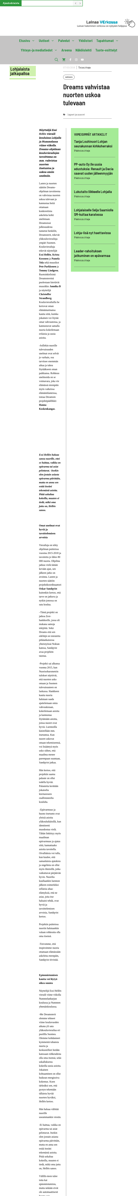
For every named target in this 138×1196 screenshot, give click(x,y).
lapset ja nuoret (76, 114)
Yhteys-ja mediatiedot (40, 50)
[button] (56, 59)
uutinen (68, 77)
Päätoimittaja (82, 150)
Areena (66, 50)
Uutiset (47, 40)
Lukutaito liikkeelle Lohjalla (93, 191)
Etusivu (28, 40)
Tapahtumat (108, 40)
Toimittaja (84, 67)
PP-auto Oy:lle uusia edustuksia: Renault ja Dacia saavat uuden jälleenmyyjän (93, 168)
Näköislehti (84, 50)
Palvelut (67, 40)
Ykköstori (85, 40)
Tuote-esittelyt (106, 50)
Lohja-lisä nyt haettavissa (92, 233)
